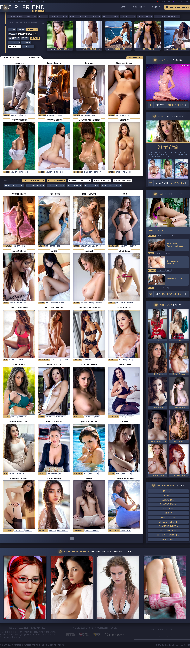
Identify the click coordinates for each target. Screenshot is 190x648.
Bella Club (168, 518)
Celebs (13, 34)
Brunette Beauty (92, 172)
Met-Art (168, 491)
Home (123, 7)
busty (6, 115)
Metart (35, 38)
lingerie (77, 360)
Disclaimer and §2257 (179, 645)
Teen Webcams (165, 1)
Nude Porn (75, 185)
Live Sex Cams (15, 16)
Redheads (14, 42)
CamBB (156, 7)
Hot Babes (168, 539)
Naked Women (14, 185)
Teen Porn (31, 16)
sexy (94, 360)
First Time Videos (58, 16)
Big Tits (43, 16)
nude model (44, 360)
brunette (15, 115)
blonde (152, 270)
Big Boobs (78, 172)
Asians (21, 30)
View (169, 294)
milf (47, 303)
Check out (170, 183)
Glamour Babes (168, 526)
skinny (112, 303)
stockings (61, 416)
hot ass (42, 115)
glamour (87, 360)
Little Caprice (27, 34)
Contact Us (162, 637)
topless (94, 530)
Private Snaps (145, 16)
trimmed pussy (57, 303)
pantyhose (79, 530)
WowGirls (168, 500)
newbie (151, 236)
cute (6, 303)
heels (157, 288)
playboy (7, 246)
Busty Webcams (182, 1)
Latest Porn (56, 185)
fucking (24, 172)
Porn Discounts (112, 185)
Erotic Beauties (79, 181)
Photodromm (168, 504)
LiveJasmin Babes (22, 1)
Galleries (139, 7)
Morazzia (91, 185)
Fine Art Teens (35, 185)
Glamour (14, 38)
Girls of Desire (168, 522)
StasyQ (168, 496)
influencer (52, 473)
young (12, 303)
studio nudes (87, 303)
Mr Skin (168, 513)
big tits (42, 473)
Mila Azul (14, 47)
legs (87, 530)
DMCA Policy (162, 645)
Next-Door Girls (79, 16)
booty (95, 115)
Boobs (24, 38)
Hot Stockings (110, 16)
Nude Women (168, 531)
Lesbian (26, 42)
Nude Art (95, 16)
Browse (169, 105)
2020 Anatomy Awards (167, 16)
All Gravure (168, 509)
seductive (85, 246)
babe (23, 115)
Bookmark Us (135, 58)
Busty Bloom (39, 1)
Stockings (28, 47)
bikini (21, 360)
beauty (61, 115)
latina (77, 115)
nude (129, 360)
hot (25, 246)
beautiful (78, 416)
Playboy (32, 30)
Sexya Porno (122, 181)
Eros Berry (102, 181)
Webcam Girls (178, 7)
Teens (12, 30)
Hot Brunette (122, 115)
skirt (122, 416)
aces (128, 172)
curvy (133, 246)
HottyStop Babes (168, 535)
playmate (78, 473)
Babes (111, 115)
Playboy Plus (128, 16)
